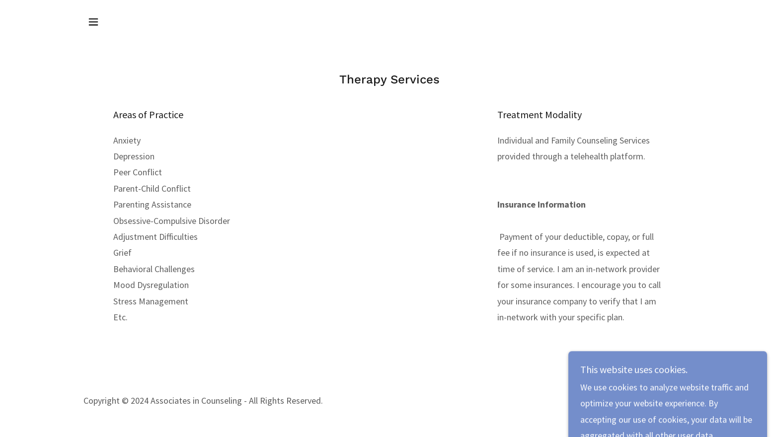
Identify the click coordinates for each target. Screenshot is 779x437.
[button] (93, 22)
